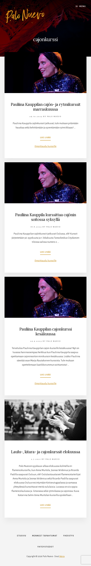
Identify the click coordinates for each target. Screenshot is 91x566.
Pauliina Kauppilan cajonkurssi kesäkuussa (45, 331)
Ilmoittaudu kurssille (45, 146)
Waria (62, 556)
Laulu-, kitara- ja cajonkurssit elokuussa (45, 451)
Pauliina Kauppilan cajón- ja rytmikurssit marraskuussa (45, 107)
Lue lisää (45, 138)
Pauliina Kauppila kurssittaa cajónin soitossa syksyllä (45, 217)
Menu (82, 6)
